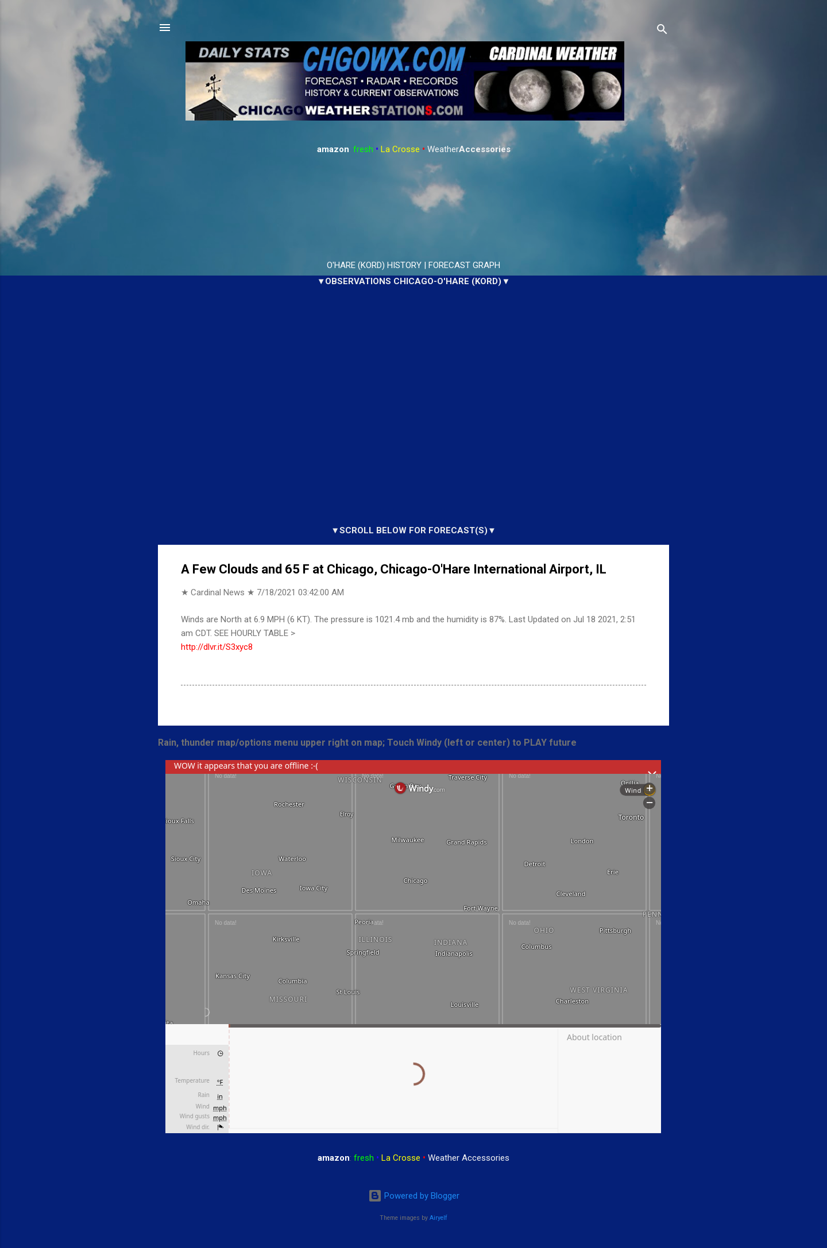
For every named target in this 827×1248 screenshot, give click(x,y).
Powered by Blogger (413, 1196)
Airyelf (438, 1218)
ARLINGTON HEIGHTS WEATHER (413, 208)
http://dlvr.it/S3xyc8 (217, 647)
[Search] (662, 31)
